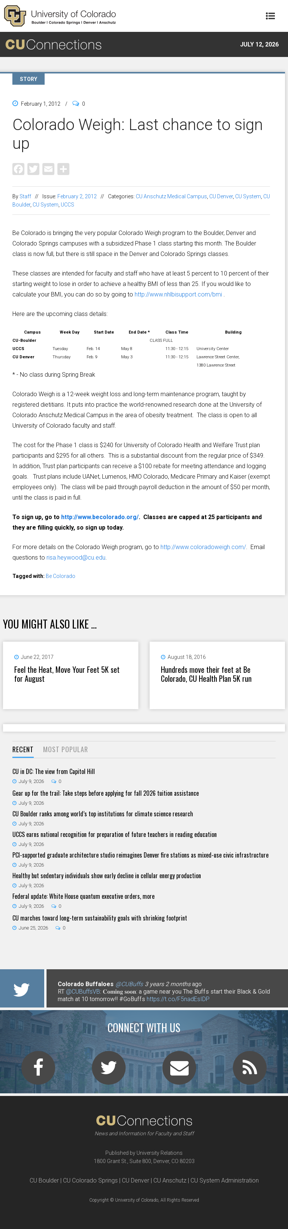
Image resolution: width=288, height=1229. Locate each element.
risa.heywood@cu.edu (75, 557)
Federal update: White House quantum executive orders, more (83, 896)
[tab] (23, 750)
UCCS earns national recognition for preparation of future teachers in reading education (114, 834)
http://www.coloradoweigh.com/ (203, 547)
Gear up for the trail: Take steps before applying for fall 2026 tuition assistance (105, 793)
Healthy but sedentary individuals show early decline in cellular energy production (106, 875)
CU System (248, 196)
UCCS (67, 205)
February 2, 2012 (77, 196)
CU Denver (221, 196)
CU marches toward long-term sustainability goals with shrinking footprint (99, 917)
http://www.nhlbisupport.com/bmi (178, 294)
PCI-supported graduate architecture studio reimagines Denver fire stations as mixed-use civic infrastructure (140, 854)
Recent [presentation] (23, 749)
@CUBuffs (129, 984)
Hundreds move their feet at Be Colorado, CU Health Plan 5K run (206, 674)
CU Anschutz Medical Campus (171, 196)
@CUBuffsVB (83, 991)
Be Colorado (60, 576)
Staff (25, 196)
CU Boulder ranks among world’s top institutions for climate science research (102, 813)
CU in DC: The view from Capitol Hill (53, 771)
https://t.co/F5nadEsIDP (178, 999)
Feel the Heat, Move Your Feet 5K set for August (67, 674)
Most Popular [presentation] (65, 749)
